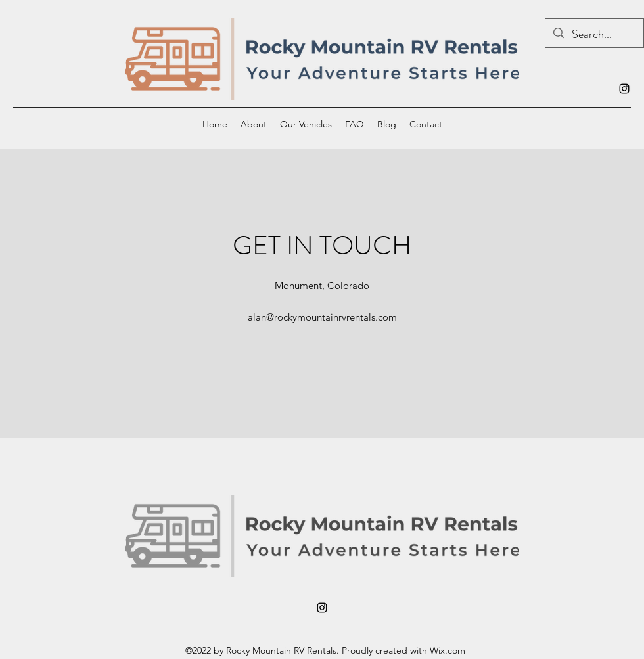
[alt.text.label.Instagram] (624, 88)
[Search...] (594, 35)
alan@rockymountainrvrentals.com (322, 317)
